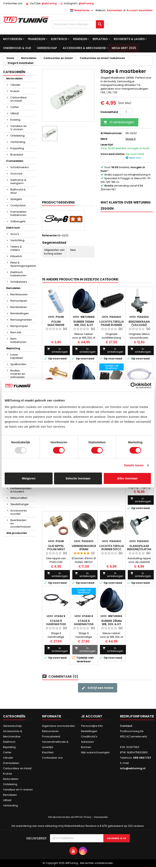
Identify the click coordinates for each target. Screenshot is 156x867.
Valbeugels (18, 221)
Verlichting (17, 240)
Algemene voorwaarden (58, 726)
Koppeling (17, 148)
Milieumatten (18, 498)
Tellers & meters (16, 248)
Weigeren (28, 478)
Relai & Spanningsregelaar (23, 264)
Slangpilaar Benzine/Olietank (140, 547)
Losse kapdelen (16, 356)
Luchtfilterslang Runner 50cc (113, 547)
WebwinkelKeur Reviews (80, 826)
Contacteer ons (12, 3)
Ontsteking (17, 136)
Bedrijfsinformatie (137, 716)
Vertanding (17, 142)
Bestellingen (89, 731)
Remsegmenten (21, 320)
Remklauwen (19, 294)
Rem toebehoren (18, 340)
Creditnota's (89, 736)
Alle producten (16, 533)
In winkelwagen (119, 122)
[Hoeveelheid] (126, 112)
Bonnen (86, 747)
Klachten (48, 752)
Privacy (87, 817)
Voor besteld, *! (123, 169)
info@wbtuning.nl (139, 175)
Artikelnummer (111, 133)
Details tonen (133, 465)
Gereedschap (47, 48)
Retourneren (50, 731)
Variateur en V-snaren (18, 127)
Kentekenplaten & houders (20, 490)
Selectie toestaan (78, 478)
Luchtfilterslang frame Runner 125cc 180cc (113, 325)
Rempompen (19, 326)
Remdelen (80, 39)
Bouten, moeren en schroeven (17, 374)
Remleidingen (19, 313)
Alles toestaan (127, 478)
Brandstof (16, 155)
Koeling (15, 120)
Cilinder (15, 85)
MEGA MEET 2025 (124, 48)
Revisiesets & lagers (129, 39)
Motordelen (12, 39)
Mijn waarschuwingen (95, 752)
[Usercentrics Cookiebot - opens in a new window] (133, 385)
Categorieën (14, 72)
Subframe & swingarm (18, 181)
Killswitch (16, 256)
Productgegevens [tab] (58, 202)
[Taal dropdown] (82, 10)
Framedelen (36, 39)
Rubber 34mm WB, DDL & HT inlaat (84, 325)
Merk (104, 139)
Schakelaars (18, 282)
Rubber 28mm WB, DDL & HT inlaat (111, 624)
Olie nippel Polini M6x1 (56, 547)
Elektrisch (59, 39)
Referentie (49, 235)
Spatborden (18, 364)
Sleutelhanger (19, 504)
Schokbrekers (19, 167)
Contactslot (18, 205)
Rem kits (15, 332)
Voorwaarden (101, 817)
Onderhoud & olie (17, 48)
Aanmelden (114, 10)
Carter (14, 107)
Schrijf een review (97, 688)
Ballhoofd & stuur (18, 191)
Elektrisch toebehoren (18, 273)
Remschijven (18, 301)
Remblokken (18, 307)
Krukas (14, 91)
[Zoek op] (78, 24)
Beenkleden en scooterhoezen (20, 523)
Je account (91, 716)
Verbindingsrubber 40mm (87, 547)
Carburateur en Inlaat (18, 99)
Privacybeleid (51, 736)
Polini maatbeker (56, 323)
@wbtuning (49, 3)
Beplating (100, 39)
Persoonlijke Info (92, 726)
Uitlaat (14, 113)
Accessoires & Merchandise (84, 48)
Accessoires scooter (18, 512)
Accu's (14, 234)
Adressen (87, 742)
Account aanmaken (140, 10)
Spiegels (16, 199)
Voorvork (16, 174)
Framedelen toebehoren (18, 213)
